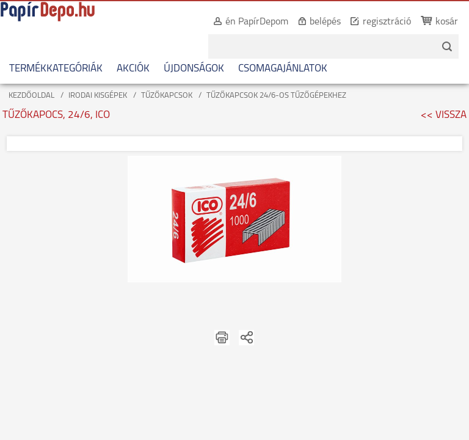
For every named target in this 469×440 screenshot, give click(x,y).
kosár (434, 22)
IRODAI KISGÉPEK (97, 96)
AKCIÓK (133, 69)
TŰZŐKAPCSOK (166, 96)
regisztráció (374, 22)
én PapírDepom (244, 22)
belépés (312, 22)
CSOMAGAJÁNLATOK (282, 69)
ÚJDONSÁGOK (194, 69)
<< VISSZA (444, 115)
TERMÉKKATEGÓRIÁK (56, 69)
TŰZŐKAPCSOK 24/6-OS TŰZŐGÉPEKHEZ (276, 96)
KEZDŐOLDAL (31, 96)
